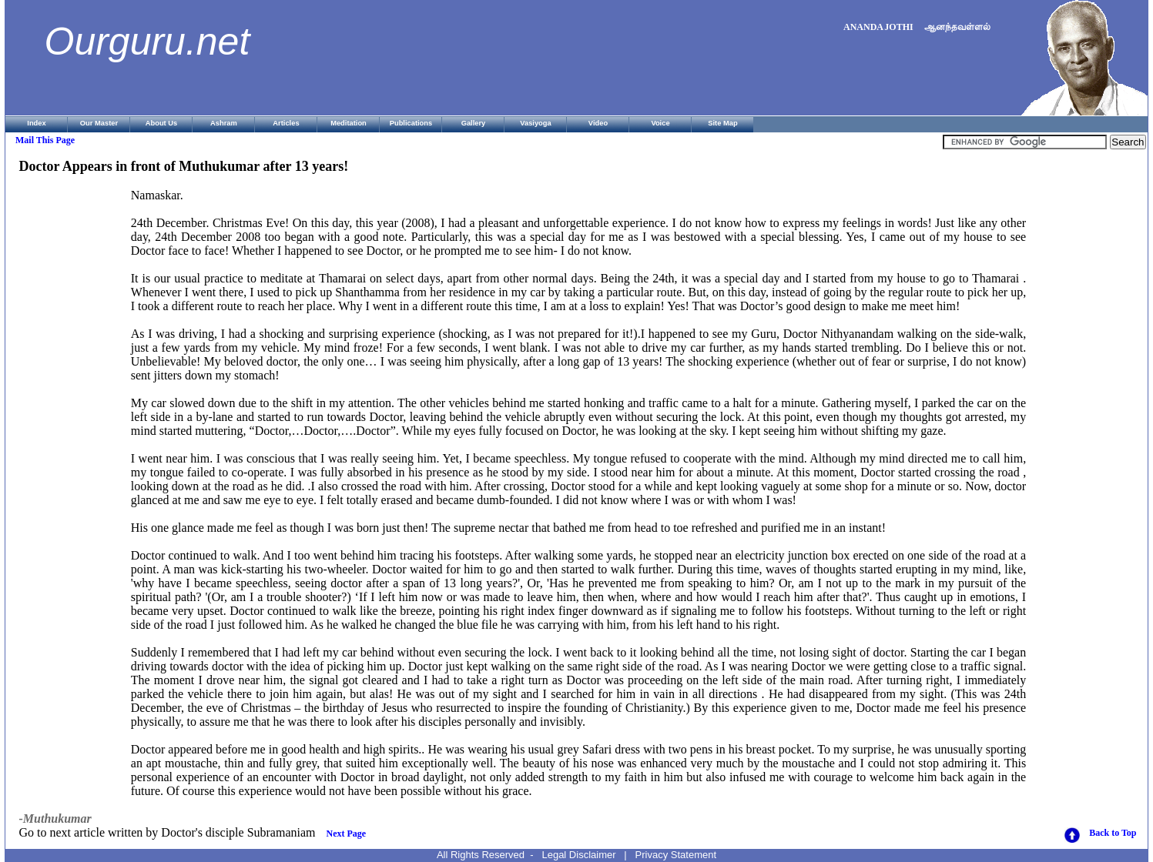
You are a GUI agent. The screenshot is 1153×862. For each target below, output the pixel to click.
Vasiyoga (535, 123)
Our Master (99, 123)
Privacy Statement (676, 854)
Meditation (348, 123)
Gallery (473, 123)
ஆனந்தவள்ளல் (957, 27)
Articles (286, 123)
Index (36, 123)
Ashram (223, 123)
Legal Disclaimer (578, 854)
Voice (660, 123)
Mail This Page (45, 140)
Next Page (347, 833)
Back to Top (1112, 832)
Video (598, 123)
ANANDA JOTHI (878, 27)
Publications (411, 123)
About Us (161, 123)
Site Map (722, 123)
